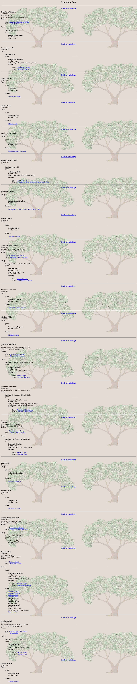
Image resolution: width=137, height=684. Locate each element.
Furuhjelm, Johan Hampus (17, 354)
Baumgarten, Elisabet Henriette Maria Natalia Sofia (33, 182)
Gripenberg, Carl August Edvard (19, 22)
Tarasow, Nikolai (22, 652)
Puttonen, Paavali (13, 591)
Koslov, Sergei (21, 375)
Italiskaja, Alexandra (24, 377)
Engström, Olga (22, 654)
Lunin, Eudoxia (14, 24)
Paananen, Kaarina (15, 563)
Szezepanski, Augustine (25, 280)
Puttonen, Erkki (14, 562)
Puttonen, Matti (13, 596)
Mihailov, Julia (13, 124)
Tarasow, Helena (13, 681)
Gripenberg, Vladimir (23, 68)
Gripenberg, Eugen (22, 180)
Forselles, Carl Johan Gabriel (18, 631)
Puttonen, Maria (13, 612)
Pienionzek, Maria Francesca (18, 257)
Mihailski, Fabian (22, 279)
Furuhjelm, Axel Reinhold (17, 256)
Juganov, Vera (14, 633)
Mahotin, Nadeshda (23, 69)
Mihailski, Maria (13, 335)
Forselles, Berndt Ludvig (16, 528)
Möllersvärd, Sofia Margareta (19, 529)
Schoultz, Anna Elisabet (17, 356)
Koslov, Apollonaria (14, 481)
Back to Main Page (68, 8)
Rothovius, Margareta (24, 585)
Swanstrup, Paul (22, 583)
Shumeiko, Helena (14, 236)
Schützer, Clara (22, 454)
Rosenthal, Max (21, 452)
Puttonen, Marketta (14, 593)
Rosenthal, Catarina (14, 508)
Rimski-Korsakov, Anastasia (17, 151)
